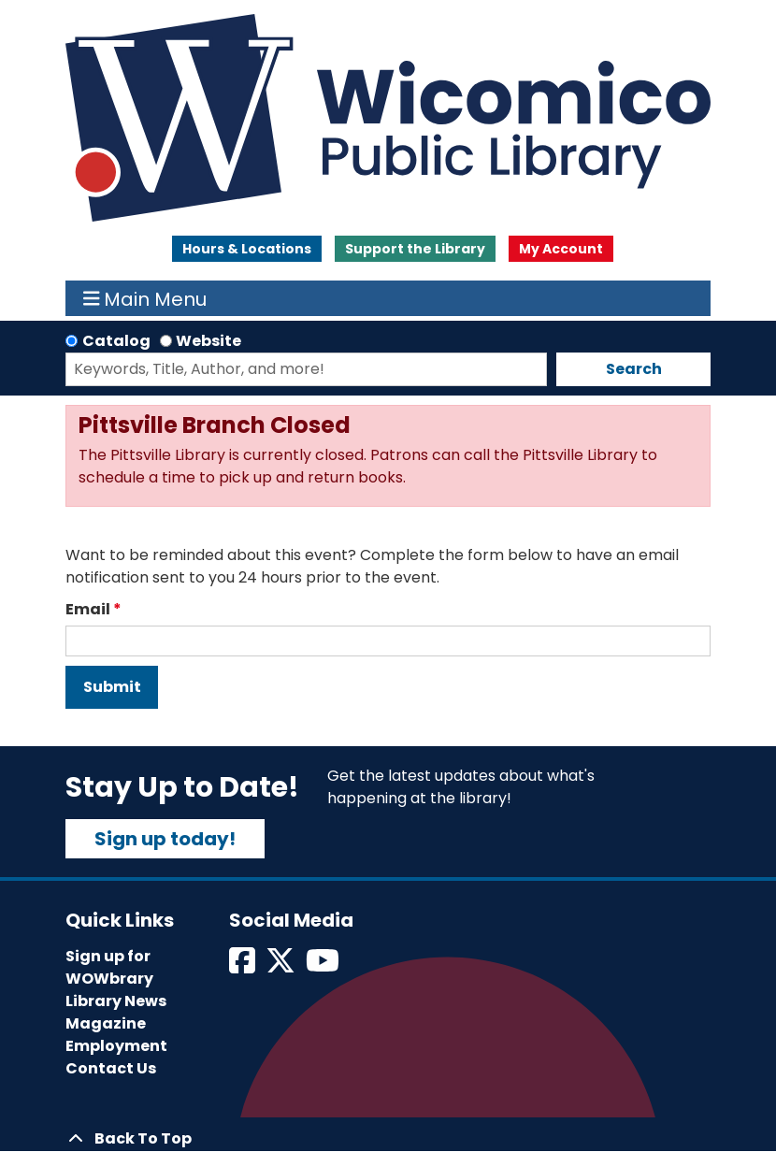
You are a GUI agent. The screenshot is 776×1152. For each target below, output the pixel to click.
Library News (115, 1001)
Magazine (105, 1023)
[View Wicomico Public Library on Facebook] (243, 966)
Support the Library (415, 248)
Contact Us (110, 1068)
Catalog (116, 341)
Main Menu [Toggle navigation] (145, 298)
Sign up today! (165, 839)
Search (634, 369)
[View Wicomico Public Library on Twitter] (282, 966)
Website (208, 341)
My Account (561, 248)
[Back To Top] (388, 1139)
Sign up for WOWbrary (109, 967)
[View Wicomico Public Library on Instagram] (324, 966)
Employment (116, 1046)
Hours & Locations (246, 248)
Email (87, 609)
